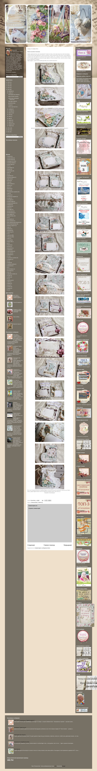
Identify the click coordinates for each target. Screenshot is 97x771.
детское (9, 190)
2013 (8, 128)
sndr (55, 766)
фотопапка (9, 270)
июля (10, 114)
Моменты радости (11, 225)
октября (10, 109)
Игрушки (9, 195)
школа (8, 285)
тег (8, 260)
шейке (8, 281)
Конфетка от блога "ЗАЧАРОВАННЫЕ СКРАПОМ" (17, 310)
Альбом (9, 156)
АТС (8, 166)
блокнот (9, 169)
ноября (10, 92)
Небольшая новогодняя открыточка (13, 99)
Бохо (8, 172)
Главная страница (49, 545)
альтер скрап (10, 164)
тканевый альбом (11, 264)
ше (8, 278)
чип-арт (9, 275)
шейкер (8, 283)
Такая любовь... (16, 316)
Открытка (10, 105)
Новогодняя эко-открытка (13, 94)
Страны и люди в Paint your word (17, 391)
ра (7, 243)
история (9, 198)
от (7, 233)
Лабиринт (15, 402)
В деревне (9, 175)
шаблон (9, 277)
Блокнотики (9, 170)
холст (8, 272)
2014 (8, 89)
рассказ (9, 246)
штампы (9, 286)
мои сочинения (10, 220)
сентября (11, 110)
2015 (8, 87)
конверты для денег (11, 203)
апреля (10, 120)
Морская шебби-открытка (84, 76)
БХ (7, 174)
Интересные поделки (11, 196)
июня (10, 116)
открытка (9, 235)
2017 (8, 84)
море (8, 227)
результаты (9, 248)
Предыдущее (68, 545)
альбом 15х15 (10, 158)
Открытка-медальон (17, 302)
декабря (10, 91)
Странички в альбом (11, 257)
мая (10, 118)
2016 (8, 85)
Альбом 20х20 (10, 159)
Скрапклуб (9, 254)
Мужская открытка (17, 324)
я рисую (9, 288)
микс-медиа (9, 214)
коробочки (9, 206)
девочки (9, 185)
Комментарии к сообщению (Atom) (42, 548)
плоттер (9, 240)
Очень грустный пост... (13, 106)
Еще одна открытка (12, 101)
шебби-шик (9, 280)
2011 (8, 131)
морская (9, 228)
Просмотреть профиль (11, 72)
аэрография (9, 167)
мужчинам (9, 230)
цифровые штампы (11, 273)
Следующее (31, 545)
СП (8, 256)
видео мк (9, 178)
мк (7, 217)
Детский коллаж (11, 103)
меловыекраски (10, 212)
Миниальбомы (34, 502)
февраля (11, 123)
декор (8, 187)
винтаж (8, 180)
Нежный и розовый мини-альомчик (17, 426)
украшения (9, 265)
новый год (40, 502)
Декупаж (9, 188)
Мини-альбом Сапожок (13, 96)
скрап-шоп (9, 252)
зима (8, 193)
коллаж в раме (10, 201)
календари (9, 199)
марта (10, 122)
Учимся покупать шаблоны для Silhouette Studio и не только (17, 415)
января (10, 125)
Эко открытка (16, 380)
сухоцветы (9, 259)
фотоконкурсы (10, 269)
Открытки (9, 236)
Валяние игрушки (11, 177)
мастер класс (10, 211)
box (8, 289)
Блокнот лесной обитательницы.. (16, 438)
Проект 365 (9, 241)
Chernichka (14, 50)
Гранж (8, 182)
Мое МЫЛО (9, 219)
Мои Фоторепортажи (11, 223)
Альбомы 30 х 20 (11, 161)
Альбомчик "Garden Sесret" (20, 727)
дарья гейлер (10, 183)
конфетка (9, 204)
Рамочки (9, 244)
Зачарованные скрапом (12, 191)
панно (8, 238)
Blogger (63, 766)
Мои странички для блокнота (13, 222)
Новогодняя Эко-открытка (16, 358)
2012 (8, 129)
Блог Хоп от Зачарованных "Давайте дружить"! (17, 296)
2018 (8, 82)
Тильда (8, 262)
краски (8, 207)
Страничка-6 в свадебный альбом (17, 370)
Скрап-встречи (10, 251)
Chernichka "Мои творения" (29, 8)
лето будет (9, 209)
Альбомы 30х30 (10, 162)
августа (10, 112)
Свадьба (9, 249)
